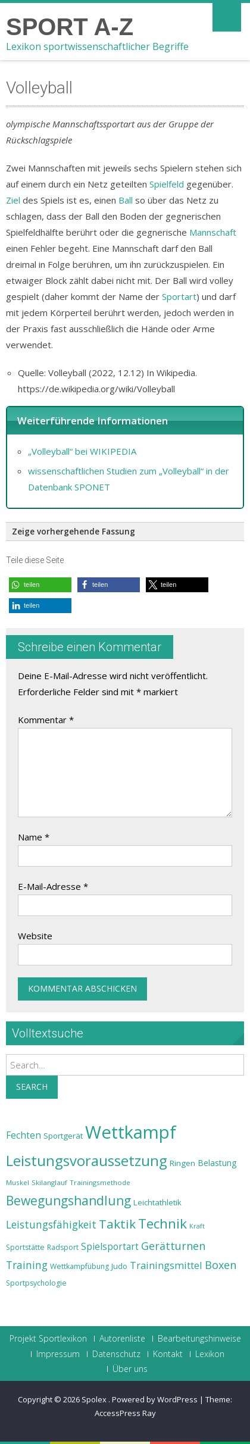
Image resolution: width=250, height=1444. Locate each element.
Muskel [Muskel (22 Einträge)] (17, 1182)
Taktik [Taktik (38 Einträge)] (117, 1223)
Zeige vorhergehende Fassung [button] (73, 531)
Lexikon (209, 1354)
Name (33, 837)
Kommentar (46, 720)
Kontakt (168, 1354)
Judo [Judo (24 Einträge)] (119, 1266)
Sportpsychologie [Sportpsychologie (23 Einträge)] (36, 1283)
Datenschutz (116, 1354)
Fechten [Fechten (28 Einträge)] (23, 1135)
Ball (125, 200)
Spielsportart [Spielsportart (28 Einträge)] (110, 1246)
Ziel (13, 200)
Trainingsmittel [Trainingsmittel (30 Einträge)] (166, 1265)
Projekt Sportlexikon (48, 1339)
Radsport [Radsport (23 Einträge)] (63, 1247)
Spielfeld (166, 184)
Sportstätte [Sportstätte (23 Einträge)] (25, 1247)
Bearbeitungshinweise (199, 1339)
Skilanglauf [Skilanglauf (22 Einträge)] (49, 1182)
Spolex (95, 1399)
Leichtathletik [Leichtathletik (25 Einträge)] (157, 1202)
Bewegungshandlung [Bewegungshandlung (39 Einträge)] (68, 1200)
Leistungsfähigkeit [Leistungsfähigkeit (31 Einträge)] (51, 1224)
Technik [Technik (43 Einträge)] (162, 1223)
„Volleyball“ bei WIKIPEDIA (82, 451)
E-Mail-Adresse (53, 886)
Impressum (58, 1354)
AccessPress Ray (125, 1413)
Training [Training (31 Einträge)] (27, 1265)
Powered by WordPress (155, 1399)
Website (35, 936)
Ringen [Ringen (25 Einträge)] (182, 1163)
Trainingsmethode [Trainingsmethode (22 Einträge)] (100, 1182)
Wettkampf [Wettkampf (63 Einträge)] (130, 1132)
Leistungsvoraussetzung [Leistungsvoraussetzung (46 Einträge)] (86, 1160)
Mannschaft (212, 232)
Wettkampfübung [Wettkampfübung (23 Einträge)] (79, 1266)
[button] (40, 584)
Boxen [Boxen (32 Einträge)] (220, 1265)
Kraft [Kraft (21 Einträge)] (197, 1226)
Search (32, 1086)
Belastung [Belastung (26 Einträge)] (217, 1162)
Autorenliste (122, 1339)
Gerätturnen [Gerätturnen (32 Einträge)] (173, 1246)
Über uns (130, 1369)
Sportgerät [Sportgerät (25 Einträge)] (63, 1135)
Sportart (179, 296)
